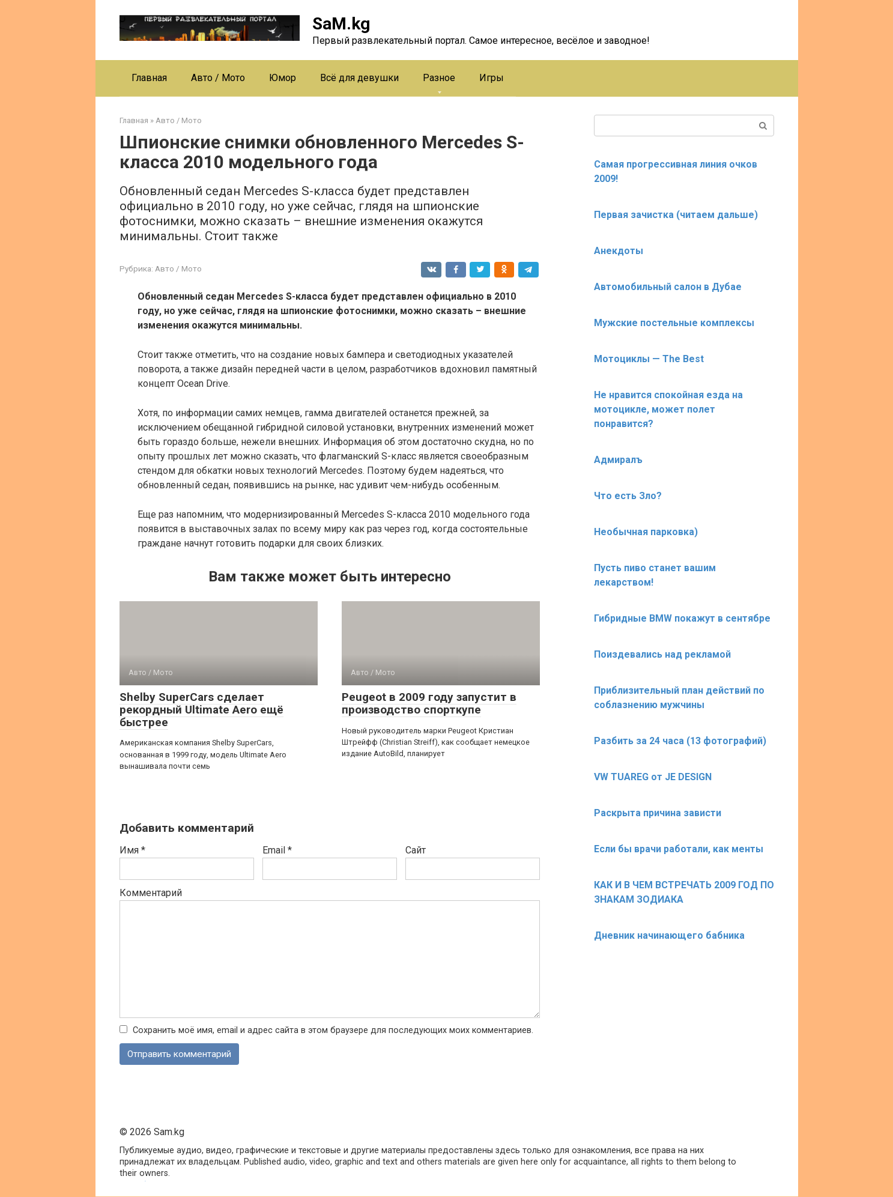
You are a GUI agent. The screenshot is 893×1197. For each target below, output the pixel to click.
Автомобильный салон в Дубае (668, 286)
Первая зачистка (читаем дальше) (676, 214)
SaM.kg (341, 24)
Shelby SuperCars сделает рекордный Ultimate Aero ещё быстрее (201, 709)
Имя (132, 850)
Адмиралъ (618, 459)
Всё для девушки (359, 77)
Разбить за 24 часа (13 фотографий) (680, 741)
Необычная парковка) (646, 532)
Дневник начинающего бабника (669, 935)
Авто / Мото (218, 77)
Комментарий (151, 893)
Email (277, 850)
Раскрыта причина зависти (657, 813)
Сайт (415, 850)
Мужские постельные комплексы (674, 323)
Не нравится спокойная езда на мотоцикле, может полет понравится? (668, 409)
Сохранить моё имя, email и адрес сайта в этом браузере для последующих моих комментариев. (333, 1030)
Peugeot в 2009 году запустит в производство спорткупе (429, 703)
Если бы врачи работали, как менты (678, 849)
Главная (149, 77)
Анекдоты (618, 250)
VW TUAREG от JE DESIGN (653, 777)
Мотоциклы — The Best (649, 359)
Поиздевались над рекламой (662, 654)
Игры (491, 77)
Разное (439, 77)
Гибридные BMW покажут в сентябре (682, 618)
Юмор (282, 77)
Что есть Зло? (628, 496)
